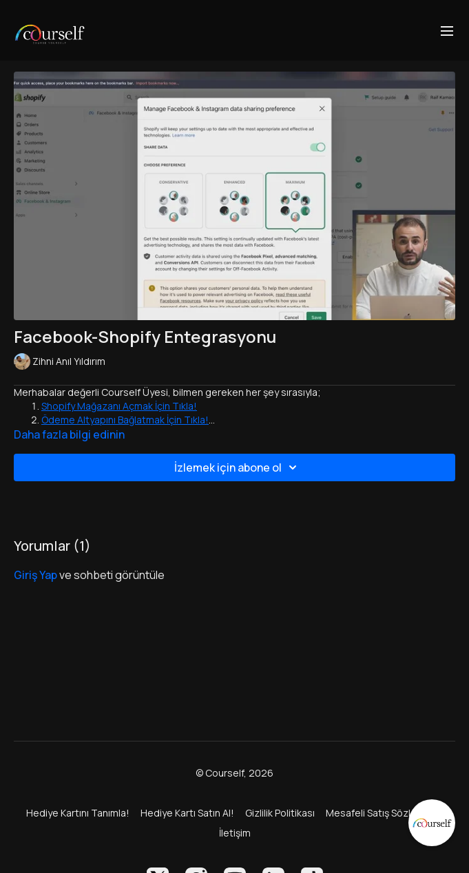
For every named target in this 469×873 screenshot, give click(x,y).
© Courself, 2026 (234, 773)
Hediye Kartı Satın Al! (187, 812)
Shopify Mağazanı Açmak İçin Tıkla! (119, 405)
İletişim (235, 832)
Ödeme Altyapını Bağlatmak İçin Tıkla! (125, 419)
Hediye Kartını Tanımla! (77, 812)
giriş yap (35, 574)
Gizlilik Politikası (280, 812)
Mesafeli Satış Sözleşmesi (385, 812)
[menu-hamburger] (447, 30)
